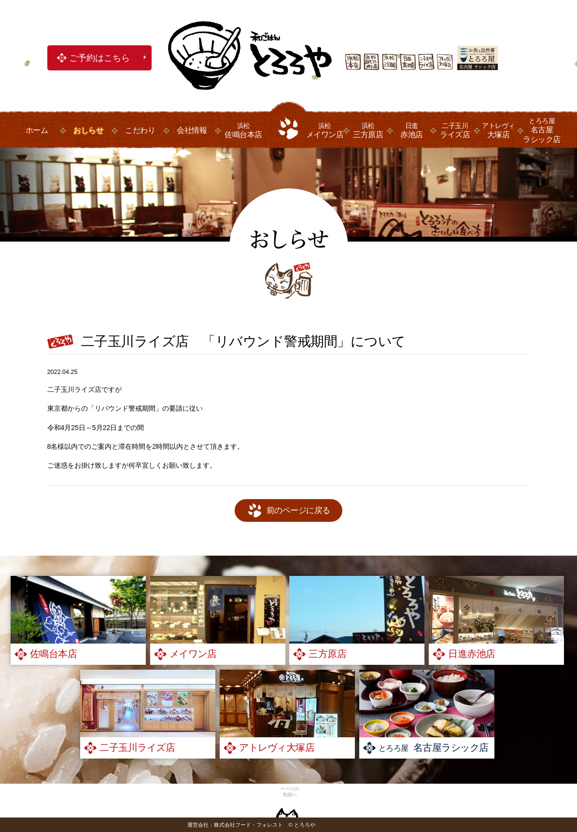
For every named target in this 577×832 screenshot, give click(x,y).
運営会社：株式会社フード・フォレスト (235, 825)
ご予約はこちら (99, 58)
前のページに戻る (298, 510)
